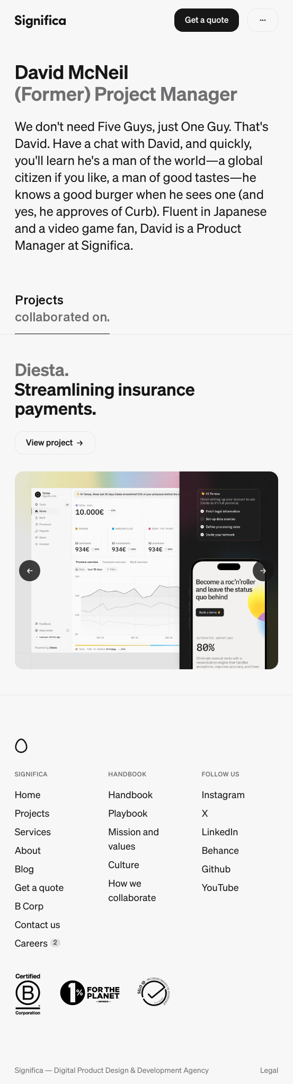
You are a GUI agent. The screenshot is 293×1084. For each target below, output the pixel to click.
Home (28, 794)
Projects (32, 813)
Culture (123, 864)
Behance (220, 850)
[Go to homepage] (40, 20)
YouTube (220, 887)
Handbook (130, 794)
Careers (31, 943)
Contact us (37, 924)
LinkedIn (220, 831)
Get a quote (39, 887)
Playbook (127, 813)
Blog (24, 869)
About (28, 850)
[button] (206, 20)
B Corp (29, 906)
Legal (269, 1070)
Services (33, 831)
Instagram (223, 794)
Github (216, 869)
